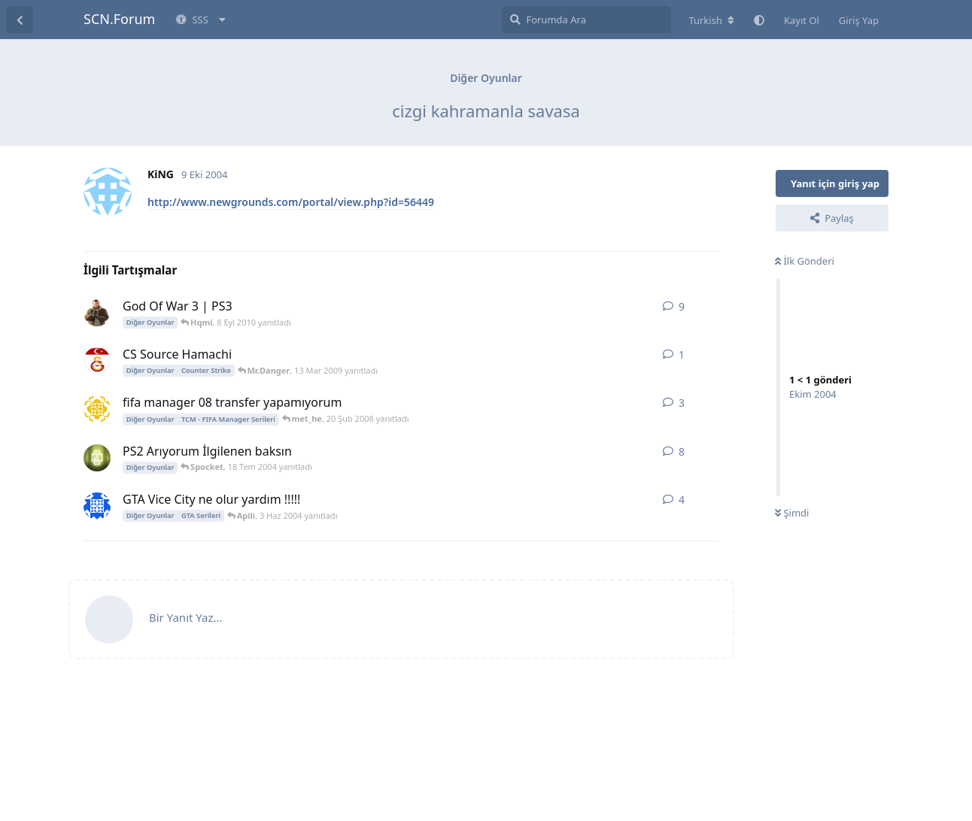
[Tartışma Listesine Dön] (19, 19)
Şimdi (792, 513)
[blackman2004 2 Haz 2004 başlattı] (97, 506)
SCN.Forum (119, 19)
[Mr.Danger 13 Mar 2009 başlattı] (97, 360)
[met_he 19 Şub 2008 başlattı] (97, 409)
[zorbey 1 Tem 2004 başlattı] (97, 457)
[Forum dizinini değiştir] (711, 20)
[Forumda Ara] (586, 19)
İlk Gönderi (804, 261)
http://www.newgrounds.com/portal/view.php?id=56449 (290, 202)
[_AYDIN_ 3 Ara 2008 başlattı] (97, 312)
